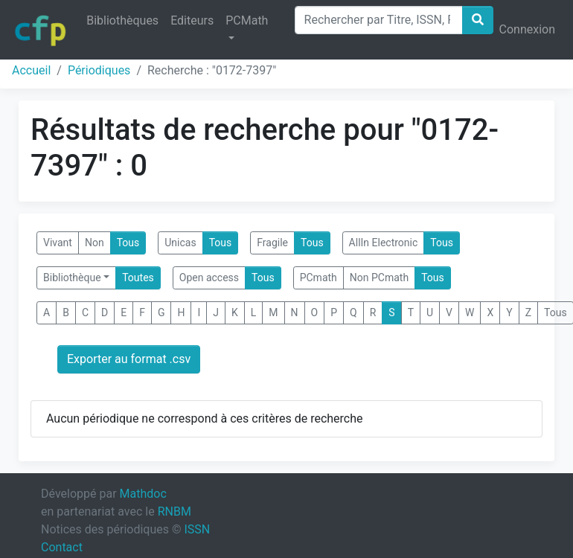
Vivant (57, 242)
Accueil (31, 70)
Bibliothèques (122, 20)
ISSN (197, 529)
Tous (128, 242)
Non (94, 242)
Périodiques (99, 70)
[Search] (379, 20)
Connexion (527, 29)
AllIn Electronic (383, 242)
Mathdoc (143, 494)
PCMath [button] (246, 20)
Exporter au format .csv (129, 359)
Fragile (272, 242)
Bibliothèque (72, 277)
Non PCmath (379, 277)
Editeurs (192, 20)
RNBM (174, 511)
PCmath (318, 277)
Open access (209, 277)
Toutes (138, 277)
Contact (62, 547)
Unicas (180, 242)
